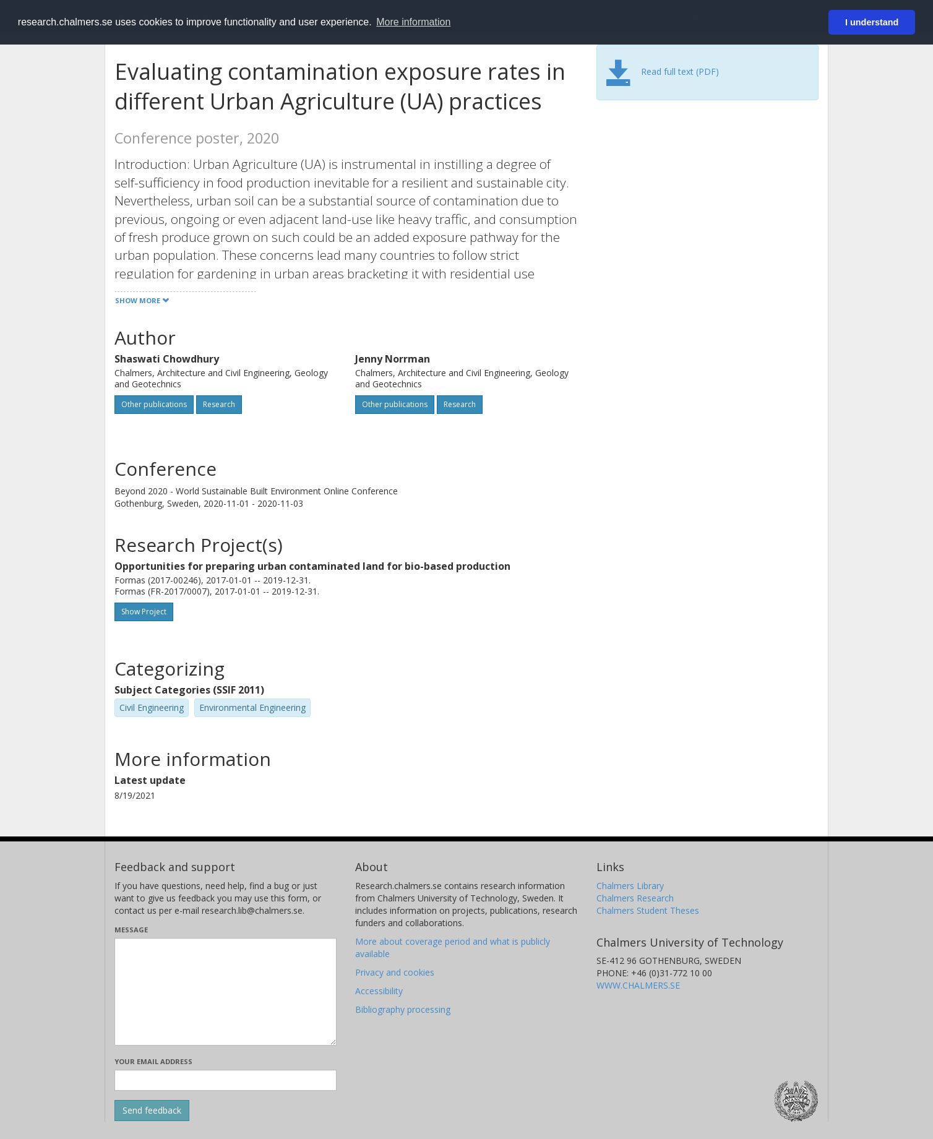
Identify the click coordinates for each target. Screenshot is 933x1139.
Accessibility (379, 991)
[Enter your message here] (225, 992)
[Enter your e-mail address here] (225, 1080)
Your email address (153, 1061)
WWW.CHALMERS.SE (638, 985)
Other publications (154, 404)
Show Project (143, 611)
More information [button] (413, 22)
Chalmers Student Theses (647, 910)
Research (219, 404)
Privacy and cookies (394, 972)
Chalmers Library (630, 886)
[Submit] (151, 1110)
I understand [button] (871, 22)
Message (131, 929)
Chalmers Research (635, 898)
